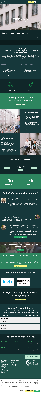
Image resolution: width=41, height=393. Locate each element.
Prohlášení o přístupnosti (29, 365)
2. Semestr (4, 321)
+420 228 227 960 (15, 364)
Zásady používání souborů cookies (31, 363)
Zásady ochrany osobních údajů (31, 362)
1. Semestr (4, 318)
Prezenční (28, 35)
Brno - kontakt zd (14, 359)
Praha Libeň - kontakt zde (16, 358)
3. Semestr (4, 325)
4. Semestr (4, 328)
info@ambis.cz (14, 365)
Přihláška (31, 1)
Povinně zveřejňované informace (31, 364)
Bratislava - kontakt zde (16, 360)
